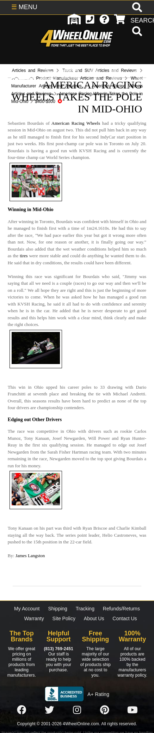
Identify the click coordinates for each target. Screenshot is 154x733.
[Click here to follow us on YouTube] (132, 710)
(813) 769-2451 (58, 648)
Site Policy (64, 618)
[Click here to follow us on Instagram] (77, 710)
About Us (94, 618)
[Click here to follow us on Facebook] (21, 710)
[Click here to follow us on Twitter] (49, 710)
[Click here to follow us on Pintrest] (105, 710)
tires (23, 255)
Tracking (85, 608)
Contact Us (124, 618)
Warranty (34, 618)
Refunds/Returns (121, 608)
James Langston (30, 555)
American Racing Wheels (75, 123)
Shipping (57, 608)
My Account (26, 608)
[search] (136, 32)
